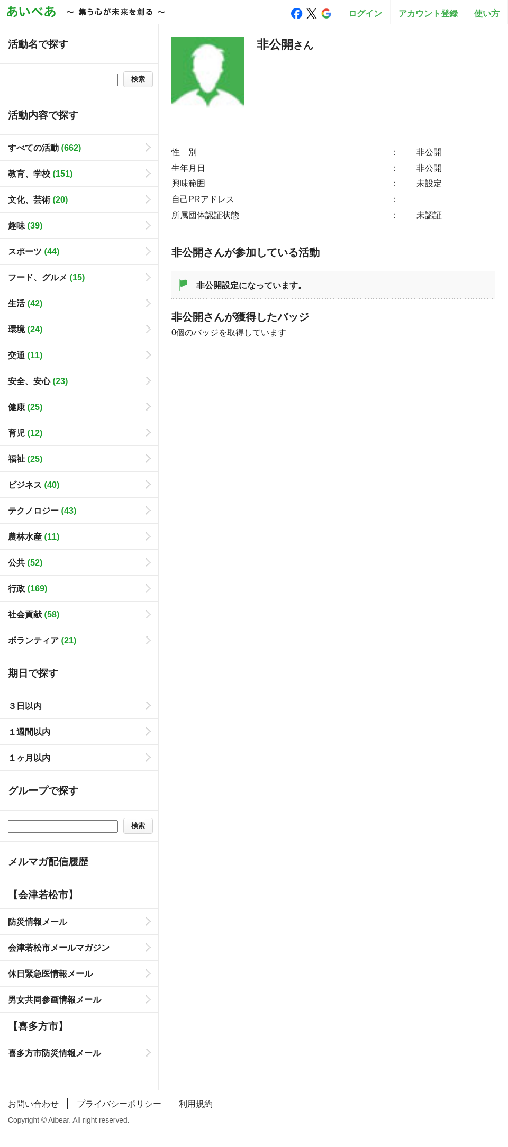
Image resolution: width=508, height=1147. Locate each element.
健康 (25, 407)
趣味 (25, 225)
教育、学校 (40, 173)
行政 (27, 588)
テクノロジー (42, 510)
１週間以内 (29, 731)
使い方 (487, 13)
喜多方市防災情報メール (54, 1053)
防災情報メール (37, 921)
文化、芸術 (38, 199)
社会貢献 (33, 614)
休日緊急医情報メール (50, 973)
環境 (25, 329)
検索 (138, 79)
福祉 (25, 458)
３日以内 (25, 706)
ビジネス (33, 484)
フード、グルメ (46, 277)
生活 (25, 303)
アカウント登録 (428, 13)
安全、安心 (38, 381)
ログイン (365, 13)
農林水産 (33, 536)
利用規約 (196, 1103)
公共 (25, 562)
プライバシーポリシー (119, 1103)
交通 (25, 355)
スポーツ (33, 251)
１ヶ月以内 (29, 757)
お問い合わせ (33, 1103)
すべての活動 (44, 147)
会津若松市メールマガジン (59, 947)
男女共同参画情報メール (54, 999)
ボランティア (42, 640)
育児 (25, 433)
